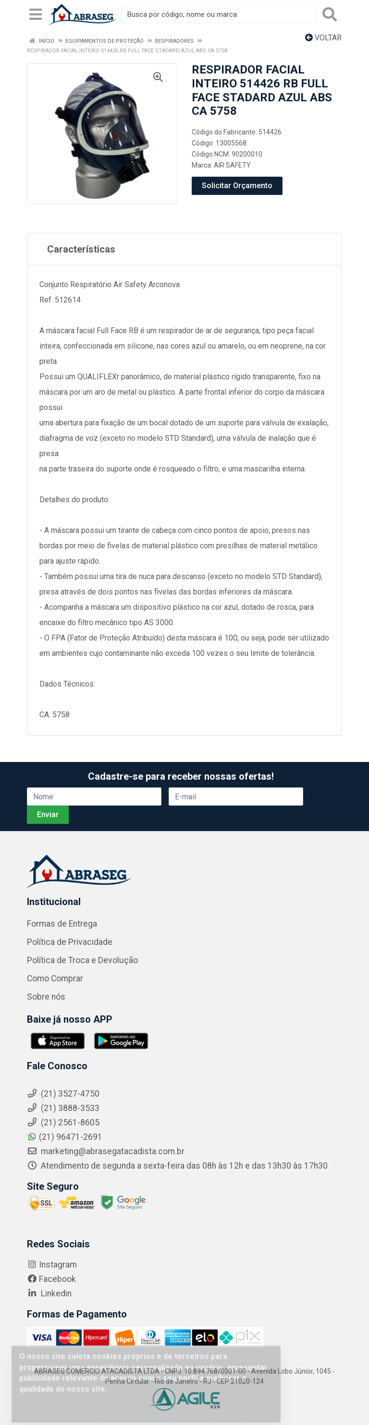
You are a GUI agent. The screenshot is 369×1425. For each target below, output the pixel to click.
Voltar (323, 37)
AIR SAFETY (232, 165)
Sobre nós (46, 997)
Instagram (52, 1264)
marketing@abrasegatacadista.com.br (105, 1151)
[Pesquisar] (329, 14)
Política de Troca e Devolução (82, 960)
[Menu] (35, 14)
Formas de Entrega (62, 924)
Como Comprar (55, 978)
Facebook (51, 1279)
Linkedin (49, 1293)
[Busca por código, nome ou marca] (218, 14)
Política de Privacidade (69, 942)
